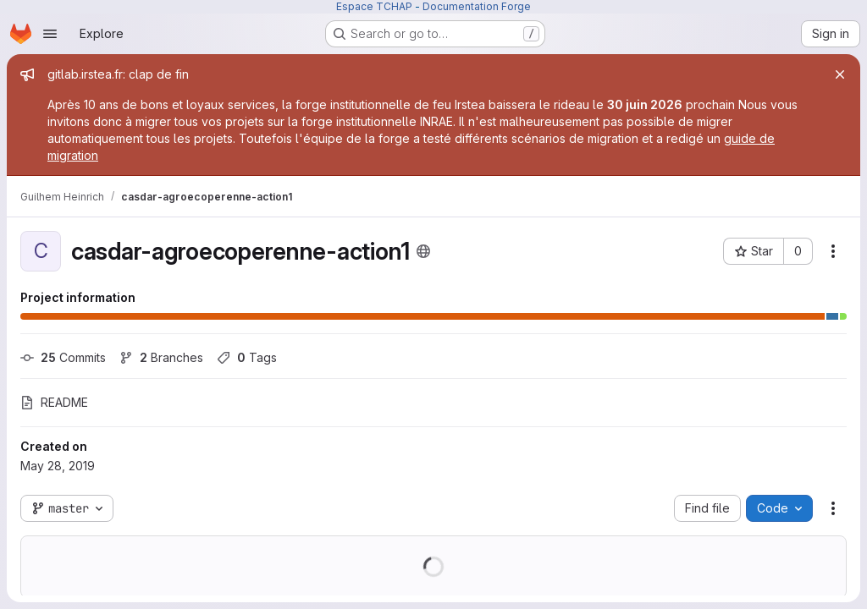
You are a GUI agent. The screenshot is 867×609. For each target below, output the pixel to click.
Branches (161, 357)
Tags (247, 357)
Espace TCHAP (374, 6)
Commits (63, 357)
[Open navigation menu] (50, 33)
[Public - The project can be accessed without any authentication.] (423, 251)
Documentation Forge (476, 6)
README (54, 402)
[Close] (840, 74)
